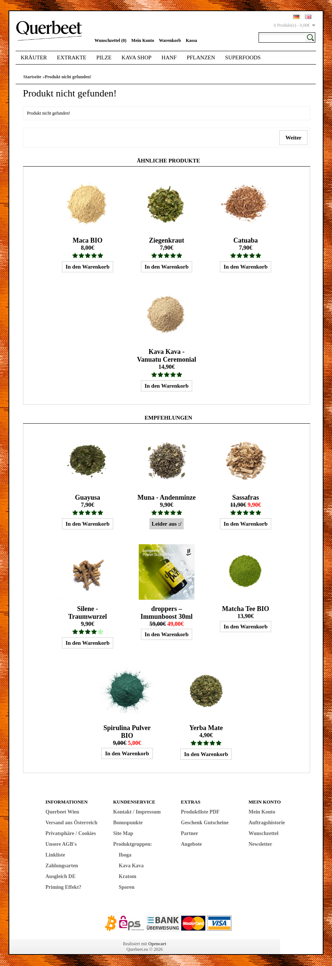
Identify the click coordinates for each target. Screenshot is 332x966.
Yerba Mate (206, 728)
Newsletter (260, 844)
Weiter (293, 138)
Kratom (127, 876)
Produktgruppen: (132, 844)
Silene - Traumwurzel (87, 612)
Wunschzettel (264, 833)
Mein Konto (142, 40)
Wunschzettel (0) (110, 40)
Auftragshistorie (267, 822)
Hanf (169, 57)
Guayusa (87, 497)
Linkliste (55, 855)
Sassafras (245, 497)
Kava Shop (137, 57)
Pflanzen (201, 57)
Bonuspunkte (127, 822)
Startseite (32, 76)
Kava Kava (131, 865)
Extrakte (71, 57)
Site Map (123, 833)
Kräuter (34, 57)
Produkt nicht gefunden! (68, 76)
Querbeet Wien (62, 812)
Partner (189, 833)
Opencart (157, 943)
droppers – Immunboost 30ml (167, 612)
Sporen (127, 887)
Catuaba (245, 240)
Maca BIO (88, 240)
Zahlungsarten (62, 865)
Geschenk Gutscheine (205, 822)
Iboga (125, 855)
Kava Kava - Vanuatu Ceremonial (166, 355)
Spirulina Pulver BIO (127, 731)
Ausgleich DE (61, 876)
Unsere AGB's (61, 844)
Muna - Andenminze (166, 497)
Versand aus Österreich (72, 822)
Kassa (191, 40)
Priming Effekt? (64, 887)
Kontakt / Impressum (137, 812)
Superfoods (243, 57)
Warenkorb (170, 40)
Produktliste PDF (200, 812)
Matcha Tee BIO (245, 608)
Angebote (191, 844)
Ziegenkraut (166, 240)
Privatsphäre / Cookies (71, 833)
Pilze (104, 57)
